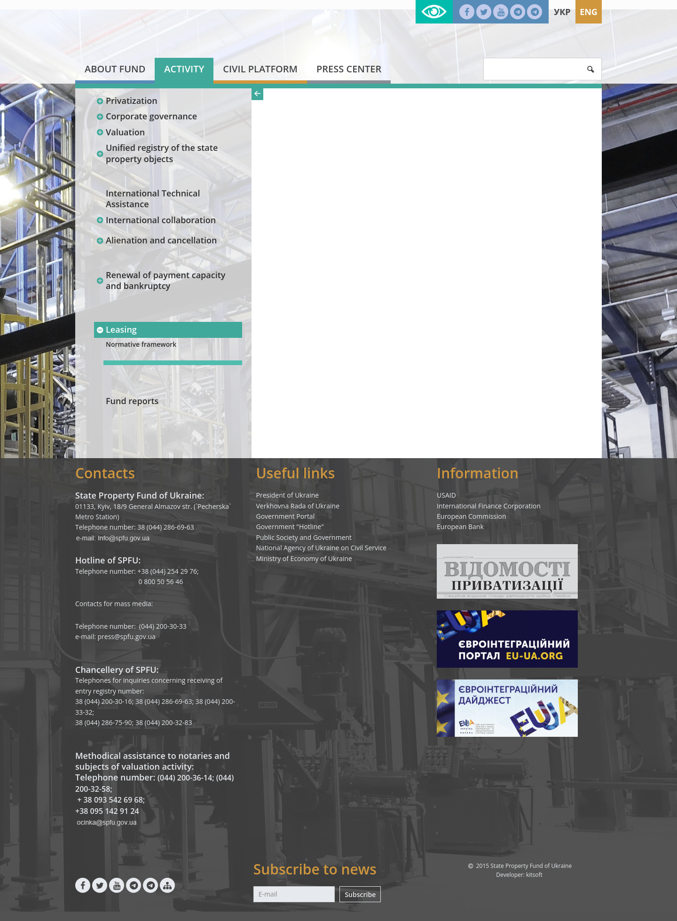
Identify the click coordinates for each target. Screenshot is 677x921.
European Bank (460, 526)
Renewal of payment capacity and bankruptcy (160, 280)
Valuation (120, 132)
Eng (589, 11)
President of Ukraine (287, 495)
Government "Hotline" (290, 526)
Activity (184, 68)
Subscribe (360, 894)
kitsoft (534, 875)
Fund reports (132, 400)
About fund (115, 68)
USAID (446, 495)
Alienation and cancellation (156, 240)
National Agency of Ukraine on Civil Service (321, 547)
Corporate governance (146, 116)
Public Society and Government (304, 537)
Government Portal (285, 516)
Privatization (126, 100)
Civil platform (260, 68)
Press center (348, 68)
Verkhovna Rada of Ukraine (298, 505)
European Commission (471, 516)
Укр (562, 11)
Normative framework (141, 344)
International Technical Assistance (153, 198)
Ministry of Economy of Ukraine (304, 558)
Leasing (116, 329)
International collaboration (156, 220)
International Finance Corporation (489, 505)
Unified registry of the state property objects (157, 153)
